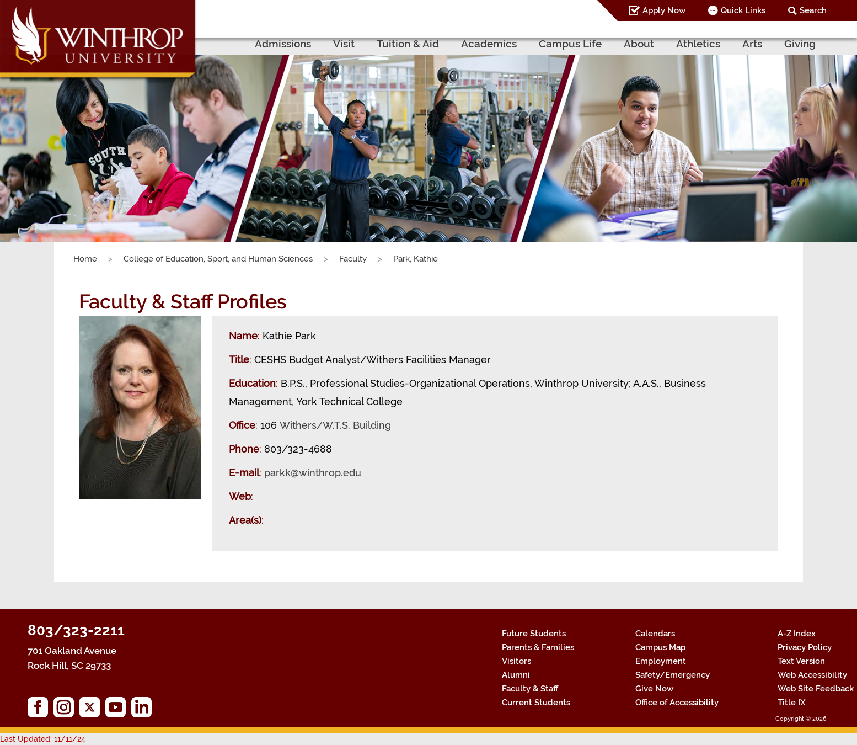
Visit (344, 44)
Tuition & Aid (408, 44)
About (639, 44)
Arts (752, 44)
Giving (800, 44)
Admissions (283, 44)
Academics (489, 44)
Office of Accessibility (677, 702)
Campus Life (570, 44)
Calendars (655, 633)
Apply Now (663, 10)
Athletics (698, 44)
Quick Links (743, 10)
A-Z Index (797, 633)
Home (85, 259)
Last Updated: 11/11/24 (42, 739)
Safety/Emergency (672, 675)
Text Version (801, 661)
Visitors (516, 661)
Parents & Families (538, 647)
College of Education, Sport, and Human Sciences (218, 259)
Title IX (792, 702)
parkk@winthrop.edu (312, 472)
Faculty (353, 259)
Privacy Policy (805, 647)
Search (813, 10)
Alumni (516, 675)
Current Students (536, 702)
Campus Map (660, 647)
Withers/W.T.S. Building (335, 425)
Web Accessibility (812, 675)
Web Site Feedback (816, 689)
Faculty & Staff (530, 689)
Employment (660, 661)
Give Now (654, 689)
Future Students (534, 633)
